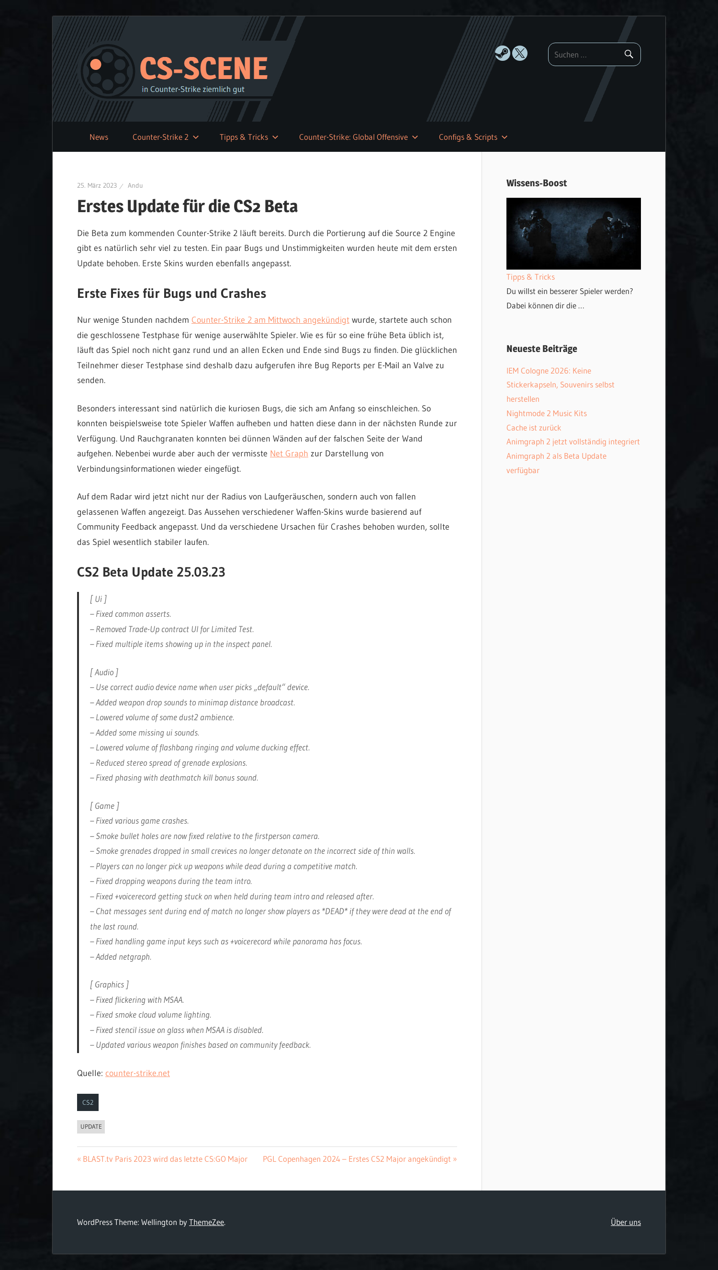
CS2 (87, 1102)
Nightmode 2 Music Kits (546, 413)
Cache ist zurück (533, 427)
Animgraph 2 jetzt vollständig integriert (573, 441)
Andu (135, 185)
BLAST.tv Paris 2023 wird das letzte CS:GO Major (165, 1159)
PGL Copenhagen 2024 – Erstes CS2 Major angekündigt (357, 1159)
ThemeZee (206, 1222)
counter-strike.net (137, 1073)
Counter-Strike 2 (166, 137)
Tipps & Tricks (249, 137)
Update (91, 1126)
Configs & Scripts (473, 137)
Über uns (626, 1222)
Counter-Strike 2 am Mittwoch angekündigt (270, 320)
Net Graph (289, 453)
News (99, 137)
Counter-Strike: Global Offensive (358, 137)
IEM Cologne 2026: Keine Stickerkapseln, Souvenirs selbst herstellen (560, 384)
